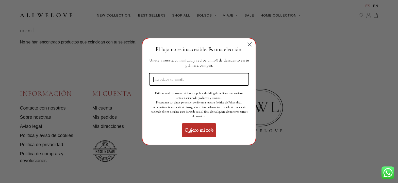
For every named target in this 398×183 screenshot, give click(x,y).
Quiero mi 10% (199, 130)
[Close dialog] (249, 44)
